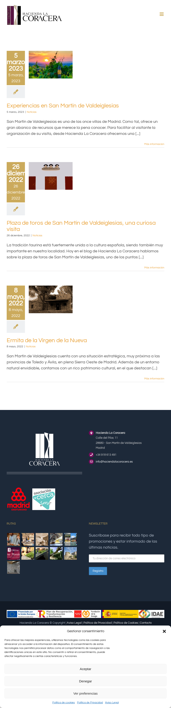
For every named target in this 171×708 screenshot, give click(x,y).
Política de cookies (63, 702)
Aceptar (85, 669)
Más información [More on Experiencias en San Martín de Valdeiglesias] (154, 144)
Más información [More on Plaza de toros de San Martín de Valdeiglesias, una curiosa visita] (154, 267)
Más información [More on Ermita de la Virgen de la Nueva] (154, 378)
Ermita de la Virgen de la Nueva (47, 340)
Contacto (146, 622)
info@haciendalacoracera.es (114, 461)
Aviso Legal (112, 702)
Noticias (32, 112)
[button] (164, 631)
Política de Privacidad (90, 702)
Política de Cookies (126, 622)
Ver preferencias (85, 693)
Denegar (85, 681)
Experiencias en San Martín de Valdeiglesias (63, 106)
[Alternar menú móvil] (162, 14)
